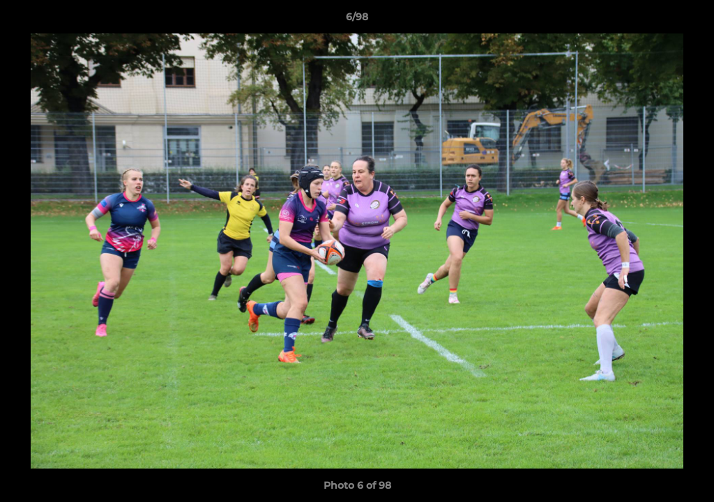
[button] (689, 20)
